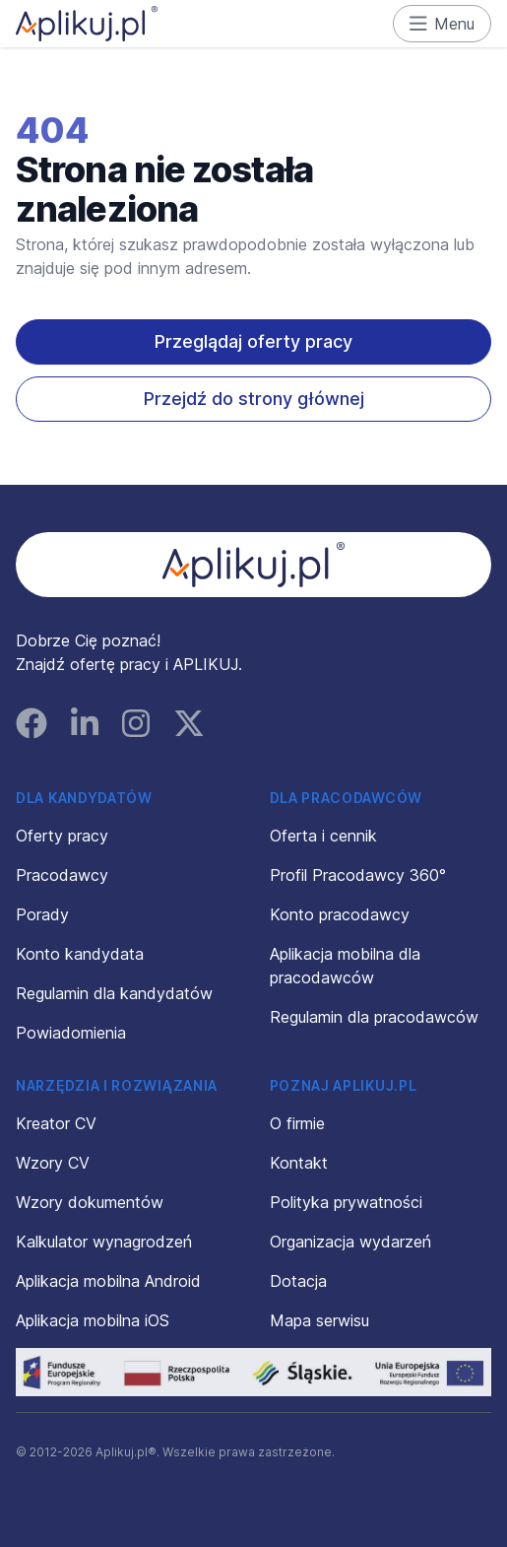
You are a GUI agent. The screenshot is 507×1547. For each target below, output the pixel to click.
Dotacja (298, 1281)
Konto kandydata (80, 954)
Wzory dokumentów (89, 1202)
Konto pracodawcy (340, 914)
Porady (42, 914)
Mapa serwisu (319, 1320)
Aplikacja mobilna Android (108, 1281)
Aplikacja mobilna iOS (92, 1320)
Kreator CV (56, 1123)
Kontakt (299, 1163)
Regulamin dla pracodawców (374, 1017)
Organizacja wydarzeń (350, 1241)
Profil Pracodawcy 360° (358, 875)
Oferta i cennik (323, 835)
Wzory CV (53, 1163)
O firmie (297, 1123)
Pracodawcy (62, 875)
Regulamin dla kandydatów (114, 993)
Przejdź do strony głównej (254, 398)
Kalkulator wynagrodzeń (104, 1241)
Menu (442, 24)
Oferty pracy (62, 835)
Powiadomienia (71, 1033)
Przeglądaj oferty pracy (253, 341)
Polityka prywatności (346, 1202)
